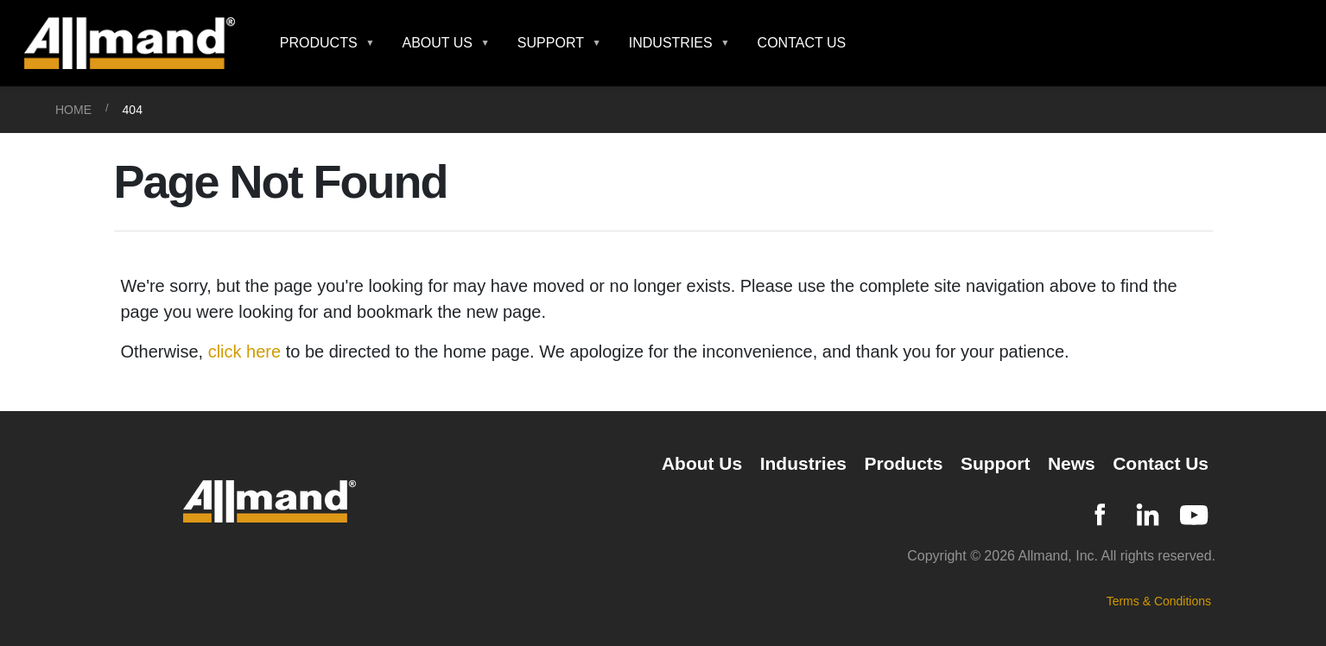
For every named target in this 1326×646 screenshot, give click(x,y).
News (1071, 463)
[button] (327, 43)
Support (995, 463)
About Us (702, 463)
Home (73, 110)
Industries (803, 463)
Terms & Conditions (1159, 601)
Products (903, 463)
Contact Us (802, 42)
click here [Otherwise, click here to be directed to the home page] (244, 351)
